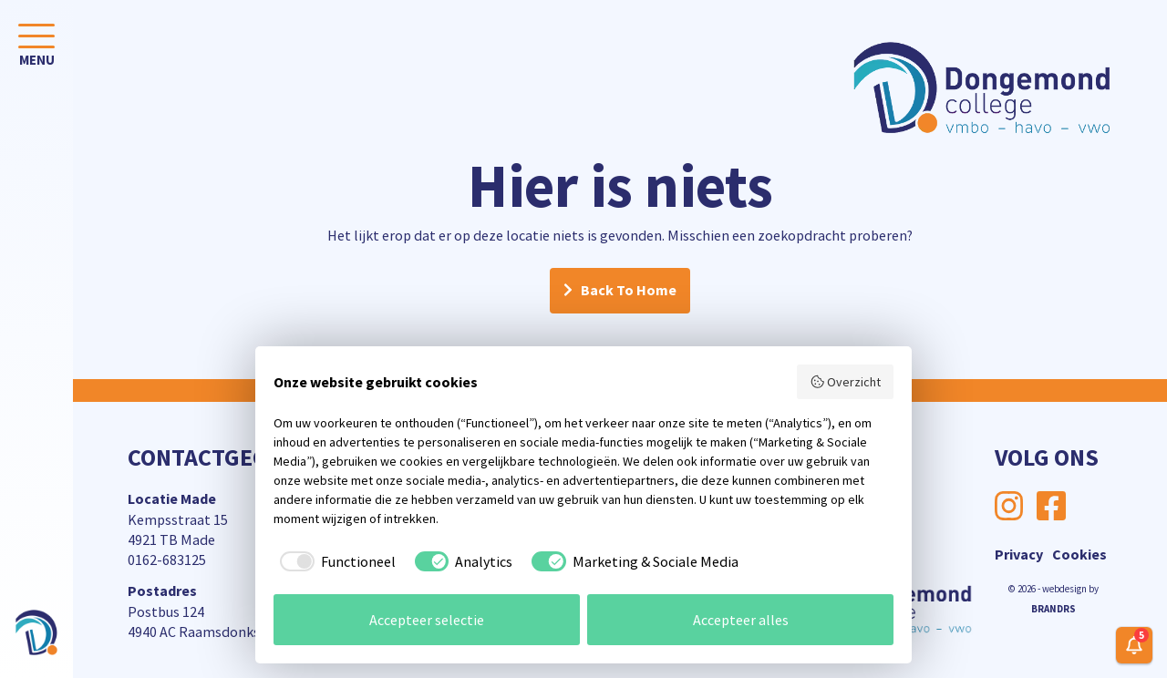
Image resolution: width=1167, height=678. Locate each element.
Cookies (1079, 554)
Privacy (1019, 554)
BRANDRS (1053, 608)
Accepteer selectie (426, 620)
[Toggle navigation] (36, 49)
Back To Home (628, 291)
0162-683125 (167, 559)
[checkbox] (335, 561)
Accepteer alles (741, 620)
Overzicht (846, 382)
